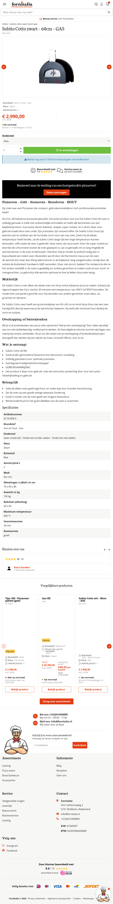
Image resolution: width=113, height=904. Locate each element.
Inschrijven (79, 745)
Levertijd (7, 805)
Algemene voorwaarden (59, 899)
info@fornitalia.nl (61, 721)
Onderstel (8, 136)
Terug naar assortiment (56, 701)
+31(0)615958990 (58, 714)
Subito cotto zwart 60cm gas (24, 24)
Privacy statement (36, 899)
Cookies (77, 899)
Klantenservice (10, 815)
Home (5, 24)
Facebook (12, 850)
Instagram (12, 845)
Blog (58, 765)
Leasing (6, 765)
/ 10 (56, 868)
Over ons (61, 775)
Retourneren (9, 810)
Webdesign (88, 899)
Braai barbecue (10, 775)
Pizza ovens (8, 770)
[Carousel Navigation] (107, 550)
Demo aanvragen (56, 192)
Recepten (61, 770)
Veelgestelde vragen (13, 801)
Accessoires (8, 780)
